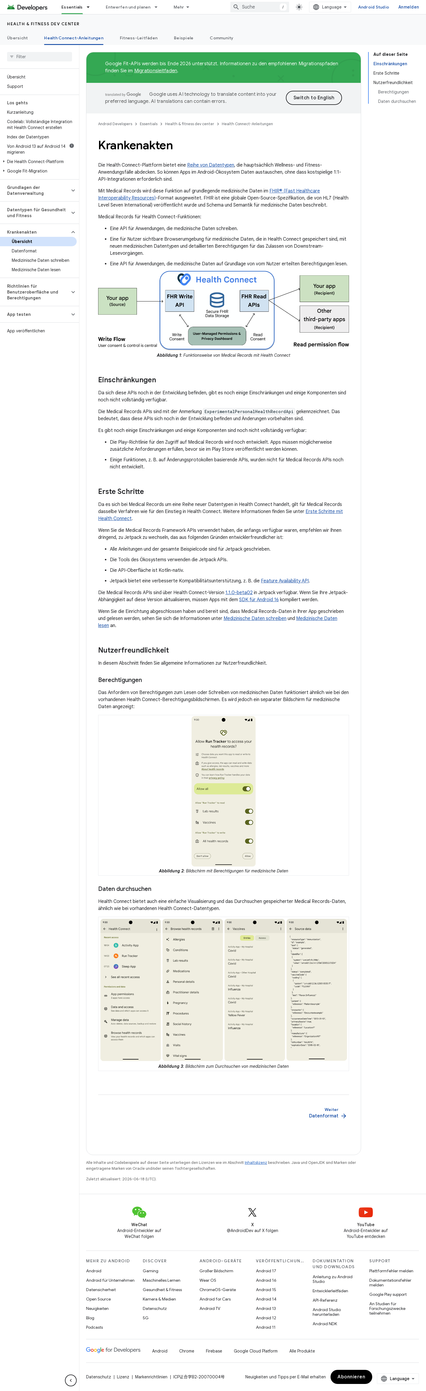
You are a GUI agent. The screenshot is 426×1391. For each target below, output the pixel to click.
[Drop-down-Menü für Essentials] (91, 7)
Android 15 (266, 1289)
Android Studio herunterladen (327, 1312)
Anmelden (408, 7)
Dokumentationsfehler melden (390, 1283)
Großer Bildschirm (216, 1270)
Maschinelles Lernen (161, 1280)
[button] (38, 161)
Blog (90, 1317)
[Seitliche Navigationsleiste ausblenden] (71, 1380)
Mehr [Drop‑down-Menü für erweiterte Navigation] (179, 7)
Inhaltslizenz (256, 1162)
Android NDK (325, 1323)
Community (221, 38)
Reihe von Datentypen (210, 165)
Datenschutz (155, 1308)
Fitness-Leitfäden (138, 38)
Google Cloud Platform (256, 1351)
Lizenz (123, 1377)
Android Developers (115, 123)
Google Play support (388, 1294)
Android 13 (266, 1308)
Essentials (148, 123)
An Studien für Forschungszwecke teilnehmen (387, 1308)
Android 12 (266, 1317)
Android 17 (266, 1270)
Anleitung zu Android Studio (333, 1279)
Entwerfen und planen (128, 7)
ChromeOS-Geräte (217, 1289)
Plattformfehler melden (391, 1270)
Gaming (150, 1270)
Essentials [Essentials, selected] (72, 7)
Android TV (209, 1308)
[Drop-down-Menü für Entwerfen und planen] (159, 7)
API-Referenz (325, 1300)
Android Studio (373, 7)
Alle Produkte (302, 1351)
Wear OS (207, 1280)
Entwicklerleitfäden (330, 1290)
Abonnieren (351, 1377)
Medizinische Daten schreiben (255, 618)
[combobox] (259, 7)
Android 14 (266, 1299)
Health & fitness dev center (43, 23)
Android (93, 1270)
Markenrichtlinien (151, 1377)
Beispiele (183, 38)
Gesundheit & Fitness (162, 1289)
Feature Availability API (285, 581)
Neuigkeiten (97, 1308)
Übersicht (17, 38)
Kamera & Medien (159, 1299)
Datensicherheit (101, 1289)
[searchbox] (39, 56)
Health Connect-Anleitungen (247, 123)
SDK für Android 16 (259, 600)
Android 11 (266, 1327)
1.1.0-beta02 (239, 593)
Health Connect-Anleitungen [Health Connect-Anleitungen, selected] (73, 38)
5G (146, 1317)
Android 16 (266, 1280)
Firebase (214, 1351)
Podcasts (94, 1327)
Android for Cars (215, 1299)
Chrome (186, 1351)
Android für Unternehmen (110, 1280)
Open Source (98, 1299)
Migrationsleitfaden (155, 71)
